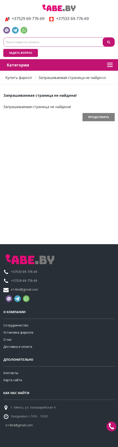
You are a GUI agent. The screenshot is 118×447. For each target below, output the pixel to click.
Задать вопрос (20, 53)
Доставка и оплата (17, 346)
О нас (7, 339)
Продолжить (98, 117)
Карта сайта (12, 380)
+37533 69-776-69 (68, 19)
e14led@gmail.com (24, 289)
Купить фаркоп (18, 77)
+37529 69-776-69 (23, 19)
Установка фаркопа (18, 332)
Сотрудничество (15, 325)
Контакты (10, 373)
